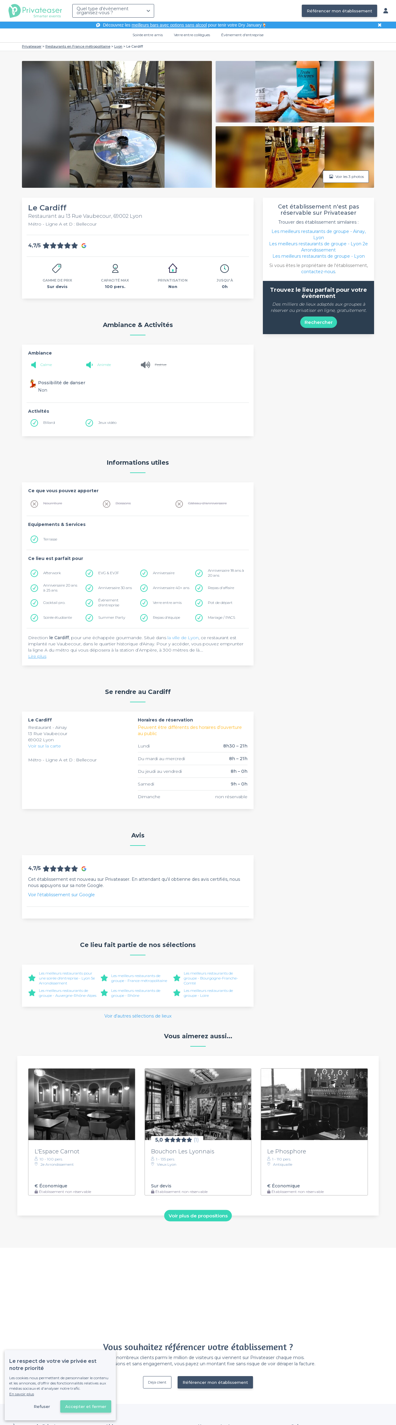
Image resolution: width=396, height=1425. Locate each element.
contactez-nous (318, 271)
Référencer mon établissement (339, 10)
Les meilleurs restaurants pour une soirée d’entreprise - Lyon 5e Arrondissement (67, 978)
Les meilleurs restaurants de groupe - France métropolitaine (139, 978)
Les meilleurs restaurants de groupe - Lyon (318, 256)
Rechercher (319, 322)
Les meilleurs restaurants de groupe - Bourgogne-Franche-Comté (211, 978)
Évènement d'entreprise (242, 34)
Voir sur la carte (44, 746)
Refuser (42, 1406)
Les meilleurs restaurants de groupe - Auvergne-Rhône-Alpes (67, 993)
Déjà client (157, 1382)
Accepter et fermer (85, 1406)
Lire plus (37, 656)
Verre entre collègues (192, 34)
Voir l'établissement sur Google (61, 895)
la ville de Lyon (183, 637)
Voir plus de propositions (198, 1215)
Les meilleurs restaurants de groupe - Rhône (135, 993)
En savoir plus (21, 1394)
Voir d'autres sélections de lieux (137, 1016)
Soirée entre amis (148, 34)
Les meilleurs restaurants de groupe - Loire (208, 993)
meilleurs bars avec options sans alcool (169, 25)
